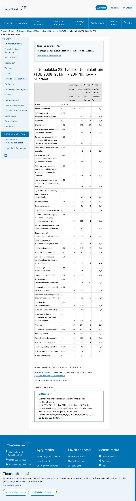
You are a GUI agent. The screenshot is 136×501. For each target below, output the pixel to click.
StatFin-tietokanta (76, 456)
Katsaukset (10, 62)
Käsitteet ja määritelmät (16, 110)
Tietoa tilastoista (38, 23)
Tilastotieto (21, 22)
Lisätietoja (9, 126)
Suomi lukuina (74, 465)
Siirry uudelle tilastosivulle (49, 55)
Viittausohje (45, 393)
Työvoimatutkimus (24, 31)
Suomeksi (101, 7)
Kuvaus (8, 94)
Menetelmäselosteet (14, 105)
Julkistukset (10, 57)
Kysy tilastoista (44, 461)
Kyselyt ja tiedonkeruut (58, 23)
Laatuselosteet (12, 100)
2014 (36, 31)
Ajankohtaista (97, 22)
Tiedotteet (10, 84)
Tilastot (12, 31)
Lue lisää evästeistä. (12, 485)
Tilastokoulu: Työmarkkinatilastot (14, 141)
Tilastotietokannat (76, 461)
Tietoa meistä (113, 23)
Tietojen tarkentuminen (16, 78)
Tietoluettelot (11, 121)
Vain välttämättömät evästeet (42, 492)
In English (127, 7)
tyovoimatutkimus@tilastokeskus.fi (49, 375)
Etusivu (8, 22)
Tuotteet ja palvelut (78, 23)
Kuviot (8, 73)
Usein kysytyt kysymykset (48, 465)
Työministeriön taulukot (16, 148)
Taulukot (9, 68)
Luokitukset (10, 116)
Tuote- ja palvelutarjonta (16, 89)
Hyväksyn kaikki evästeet (15, 492)
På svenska (114, 7)
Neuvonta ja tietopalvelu (48, 456)
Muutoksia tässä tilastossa (12, 50)
